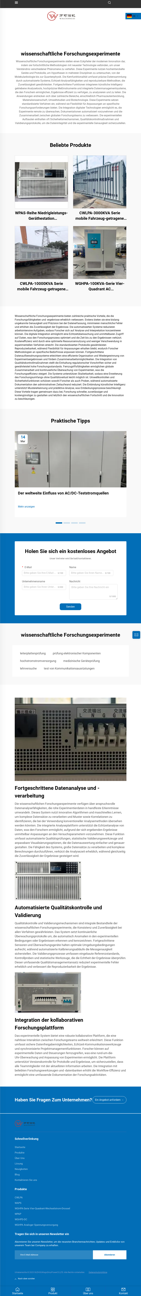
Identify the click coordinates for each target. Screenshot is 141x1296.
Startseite (17, 1291)
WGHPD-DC (21, 1219)
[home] (25, 1123)
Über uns (88, 1291)
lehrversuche (28, 668)
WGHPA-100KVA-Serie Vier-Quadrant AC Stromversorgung (99, 286)
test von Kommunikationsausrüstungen (69, 668)
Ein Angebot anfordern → (109, 1099)
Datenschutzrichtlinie (98, 1272)
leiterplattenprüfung (33, 653)
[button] (59, 523)
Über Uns (20, 1158)
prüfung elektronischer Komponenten (77, 653)
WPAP (18, 1214)
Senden (70, 606)
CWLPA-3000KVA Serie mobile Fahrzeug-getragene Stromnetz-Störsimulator (99, 216)
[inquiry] (136, 635)
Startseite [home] (20, 1147)
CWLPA (19, 1197)
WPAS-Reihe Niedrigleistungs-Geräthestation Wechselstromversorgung (41, 216)
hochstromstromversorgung (38, 661)
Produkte (19, 1152)
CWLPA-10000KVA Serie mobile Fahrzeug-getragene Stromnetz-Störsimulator (41, 286)
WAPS (18, 1203)
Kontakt (123, 1291)
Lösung (19, 1163)
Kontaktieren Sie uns (26, 1180)
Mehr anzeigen (26, 506)
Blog (17, 1174)
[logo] (61, 15)
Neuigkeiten (21, 1169)
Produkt (52, 1291)
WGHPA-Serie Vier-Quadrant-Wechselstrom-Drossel (42, 1208)
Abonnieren (109, 1255)
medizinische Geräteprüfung (81, 661)
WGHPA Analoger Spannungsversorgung (36, 1224)
